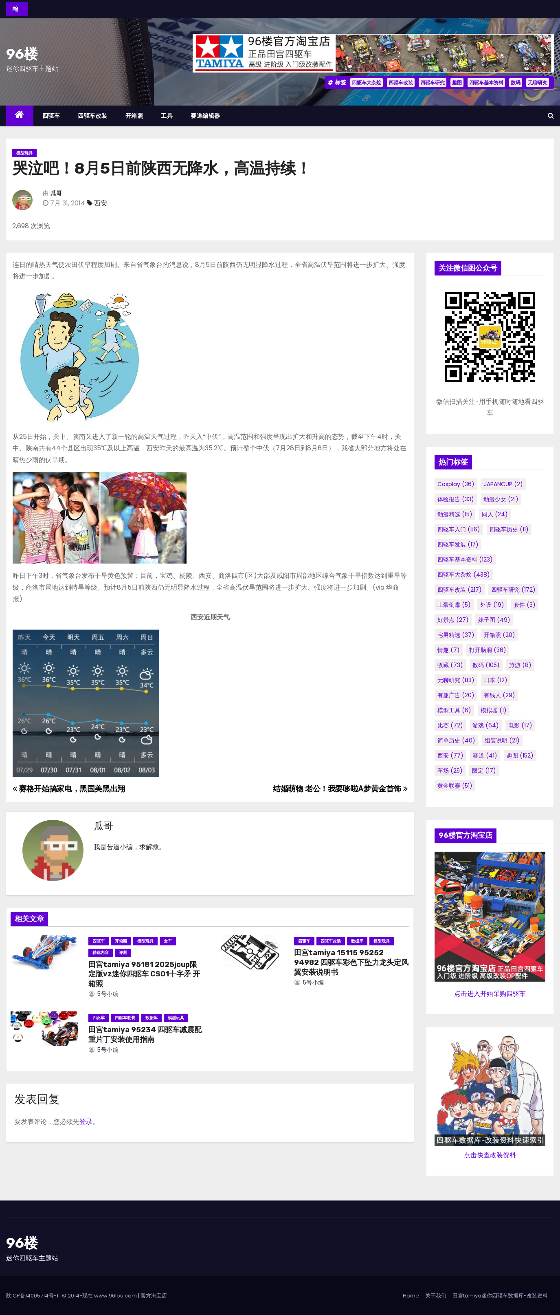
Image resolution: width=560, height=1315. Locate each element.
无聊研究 (537, 82)
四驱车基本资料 (486, 82)
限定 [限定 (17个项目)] (484, 771)
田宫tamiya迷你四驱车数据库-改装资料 (500, 1296)
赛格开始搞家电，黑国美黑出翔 (69, 788)
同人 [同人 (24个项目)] (495, 514)
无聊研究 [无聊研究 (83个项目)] (455, 680)
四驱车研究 (432, 82)
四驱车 (51, 116)
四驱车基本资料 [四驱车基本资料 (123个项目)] (465, 559)
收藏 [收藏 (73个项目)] (450, 665)
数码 (515, 82)
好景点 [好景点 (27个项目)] (453, 620)
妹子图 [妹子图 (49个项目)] (494, 620)
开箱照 (134, 116)
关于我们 (435, 1296)
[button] (551, 115)
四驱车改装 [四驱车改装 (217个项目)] (459, 590)
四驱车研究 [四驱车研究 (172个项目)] (513, 590)
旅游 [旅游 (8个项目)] (520, 665)
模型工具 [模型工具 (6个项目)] (454, 710)
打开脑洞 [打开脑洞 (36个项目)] (487, 650)
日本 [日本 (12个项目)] (495, 680)
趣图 (457, 82)
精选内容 (100, 952)
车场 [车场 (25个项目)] (450, 771)
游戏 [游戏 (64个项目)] (485, 725)
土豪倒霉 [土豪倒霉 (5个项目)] (454, 605)
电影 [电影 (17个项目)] (520, 725)
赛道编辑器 (205, 116)
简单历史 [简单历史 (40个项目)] (456, 740)
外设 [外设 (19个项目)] (492, 605)
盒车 (168, 941)
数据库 (357, 941)
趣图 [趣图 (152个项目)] (520, 755)
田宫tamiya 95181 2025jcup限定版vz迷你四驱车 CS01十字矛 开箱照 (144, 974)
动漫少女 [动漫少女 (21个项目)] (500, 499)
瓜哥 (56, 193)
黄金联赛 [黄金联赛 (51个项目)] (454, 786)
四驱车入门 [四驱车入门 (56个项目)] (458, 529)
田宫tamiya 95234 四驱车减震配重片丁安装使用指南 (145, 1034)
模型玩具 (24, 153)
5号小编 (103, 994)
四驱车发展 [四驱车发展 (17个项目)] (458, 544)
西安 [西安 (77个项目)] (450, 755)
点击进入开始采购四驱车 (490, 993)
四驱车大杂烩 (366, 82)
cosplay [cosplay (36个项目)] (455, 484)
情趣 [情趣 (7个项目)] (448, 650)
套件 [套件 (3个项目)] (525, 605)
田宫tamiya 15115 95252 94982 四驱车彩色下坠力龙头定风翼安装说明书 (351, 962)
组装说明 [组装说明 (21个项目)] (502, 740)
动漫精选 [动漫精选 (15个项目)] (454, 514)
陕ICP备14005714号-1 (32, 1296)
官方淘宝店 (154, 1296)
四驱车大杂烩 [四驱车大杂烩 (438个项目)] (463, 574)
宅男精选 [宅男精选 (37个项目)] (455, 635)
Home (411, 1296)
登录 (85, 1121)
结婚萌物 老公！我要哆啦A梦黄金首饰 (340, 788)
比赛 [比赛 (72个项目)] (450, 725)
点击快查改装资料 (490, 1155)
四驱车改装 (401, 82)
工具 (167, 116)
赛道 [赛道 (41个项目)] (485, 755)
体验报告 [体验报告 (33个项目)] (455, 499)
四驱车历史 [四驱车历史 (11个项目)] (509, 529)
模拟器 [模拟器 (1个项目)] (494, 710)
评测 (123, 952)
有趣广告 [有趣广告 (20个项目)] (455, 695)
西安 (100, 203)
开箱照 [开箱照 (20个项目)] (499, 635)
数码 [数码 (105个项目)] (486, 665)
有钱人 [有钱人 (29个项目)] (499, 695)
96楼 (22, 54)
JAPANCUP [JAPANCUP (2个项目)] (503, 484)
